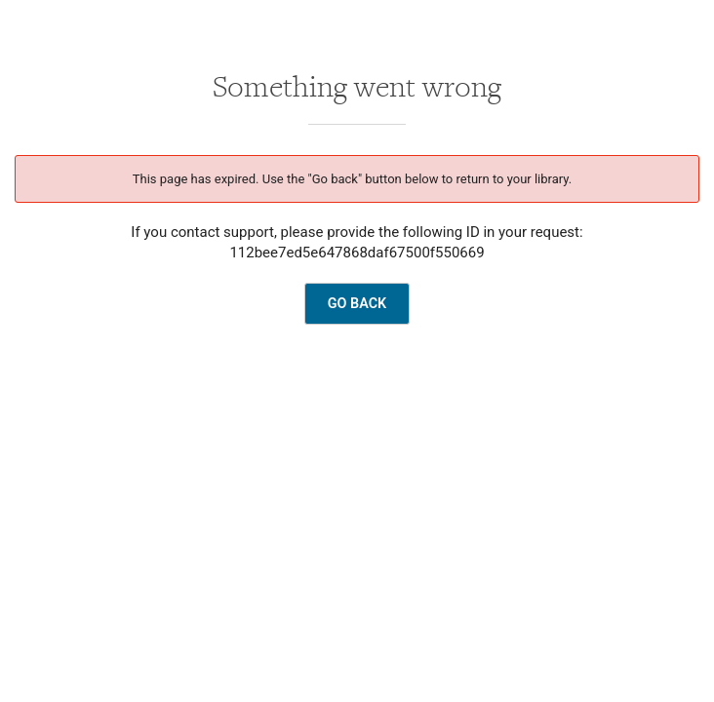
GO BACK (357, 303)
